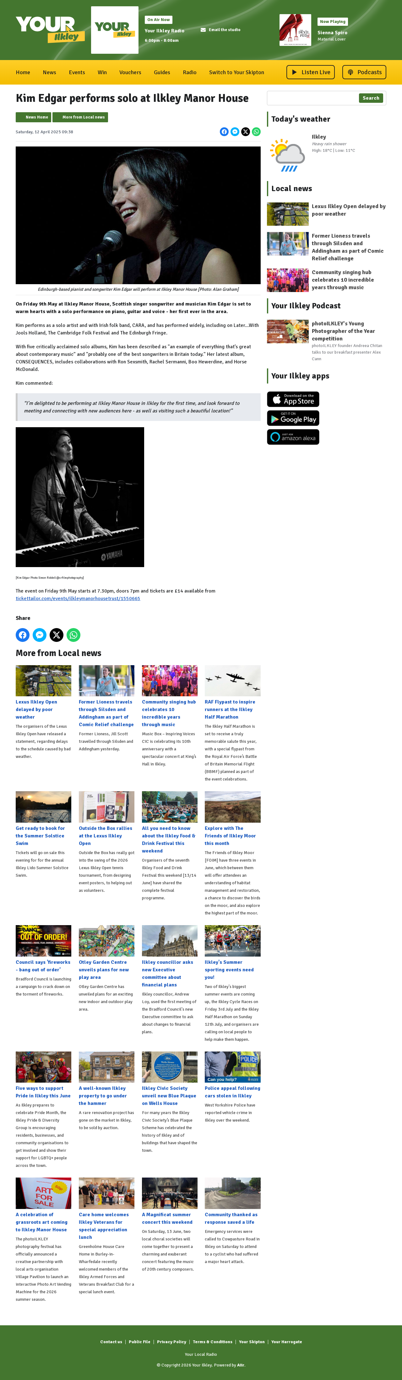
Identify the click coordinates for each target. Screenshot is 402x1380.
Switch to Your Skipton (236, 72)
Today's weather (300, 119)
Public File (139, 1341)
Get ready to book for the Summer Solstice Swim (43, 819)
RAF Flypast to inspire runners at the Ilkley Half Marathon (232, 692)
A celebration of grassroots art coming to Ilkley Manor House (43, 1205)
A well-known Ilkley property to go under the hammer (106, 1079)
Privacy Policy (171, 1341)
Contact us (111, 1341)
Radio (190, 72)
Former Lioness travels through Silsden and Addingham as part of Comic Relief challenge (106, 696)
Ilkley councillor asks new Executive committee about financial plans (170, 956)
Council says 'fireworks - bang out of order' (43, 949)
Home (23, 72)
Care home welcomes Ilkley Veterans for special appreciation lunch (106, 1209)
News (49, 72)
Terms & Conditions (212, 1341)
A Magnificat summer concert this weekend (170, 1201)
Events (77, 72)
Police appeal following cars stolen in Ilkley (232, 1075)
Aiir (240, 1365)
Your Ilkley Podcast (306, 306)
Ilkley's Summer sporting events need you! (232, 952)
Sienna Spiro (332, 33)
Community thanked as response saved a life (232, 1201)
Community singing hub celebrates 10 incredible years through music (170, 696)
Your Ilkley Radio (164, 31)
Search (371, 98)
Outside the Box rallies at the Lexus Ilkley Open (106, 819)
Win (102, 72)
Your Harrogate (286, 1341)
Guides (162, 72)
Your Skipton (252, 1341)
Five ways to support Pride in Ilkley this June (43, 1075)
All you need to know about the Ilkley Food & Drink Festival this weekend (170, 822)
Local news (291, 189)
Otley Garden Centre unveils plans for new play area (106, 952)
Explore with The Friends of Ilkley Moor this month (232, 819)
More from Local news (83, 117)
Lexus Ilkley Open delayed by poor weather (43, 692)
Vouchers (130, 72)
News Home (37, 117)
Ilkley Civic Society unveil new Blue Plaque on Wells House (170, 1079)
